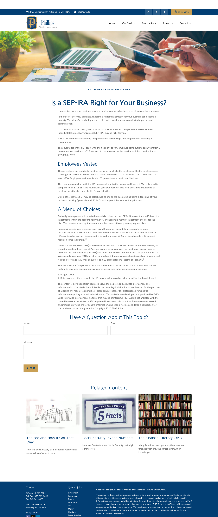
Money (71, 500)
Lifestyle (72, 503)
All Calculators (74, 513)
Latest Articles (74, 506)
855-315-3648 (41, 487)
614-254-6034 (39, 484)
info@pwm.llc (82, 3)
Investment (73, 487)
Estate (71, 490)
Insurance (72, 493)
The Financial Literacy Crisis (160, 429)
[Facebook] (164, 3)
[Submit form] (31, 359)
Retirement (73, 484)
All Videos (72, 509)
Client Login (181, 3)
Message (28, 333)
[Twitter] (148, 3)
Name (27, 314)
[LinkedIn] (156, 3)
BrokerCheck (159, 481)
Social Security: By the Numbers (107, 429)
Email (113, 314)
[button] (112, 14)
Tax (69, 497)
